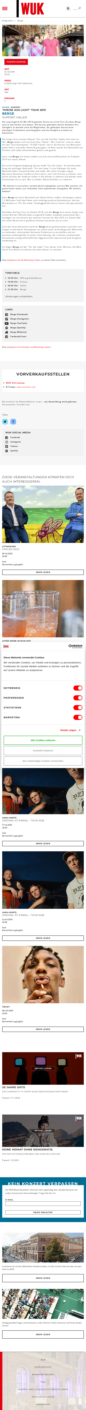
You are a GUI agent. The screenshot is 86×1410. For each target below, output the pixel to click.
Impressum (43, 1404)
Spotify (14, 450)
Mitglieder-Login (43, 1396)
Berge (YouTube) (18, 323)
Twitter (14, 446)
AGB (43, 1359)
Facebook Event (18, 336)
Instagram (15, 441)
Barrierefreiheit (43, 1374)
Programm (7, 20)
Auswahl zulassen (43, 750)
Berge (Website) (18, 332)
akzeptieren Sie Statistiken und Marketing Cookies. (29, 347)
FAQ (43, 1382)
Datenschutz (42, 1367)
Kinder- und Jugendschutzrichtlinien (43, 1389)
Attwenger (9, 546)
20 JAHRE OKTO (13, 1087)
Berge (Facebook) (19, 314)
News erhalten (43, 1212)
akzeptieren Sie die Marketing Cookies (23, 260)
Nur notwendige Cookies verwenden (43, 761)
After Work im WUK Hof (16, 641)
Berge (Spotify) (18, 327)
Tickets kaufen (16, 62)
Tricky (6, 1007)
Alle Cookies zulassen (43, 740)
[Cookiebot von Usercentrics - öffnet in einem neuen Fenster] (68, 646)
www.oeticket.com (26, 387)
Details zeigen (68, 730)
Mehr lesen (43, 572)
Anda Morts (9, 818)
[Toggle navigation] (4, 8)
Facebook (15, 437)
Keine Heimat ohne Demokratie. (27, 1149)
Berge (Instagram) (19, 318)
